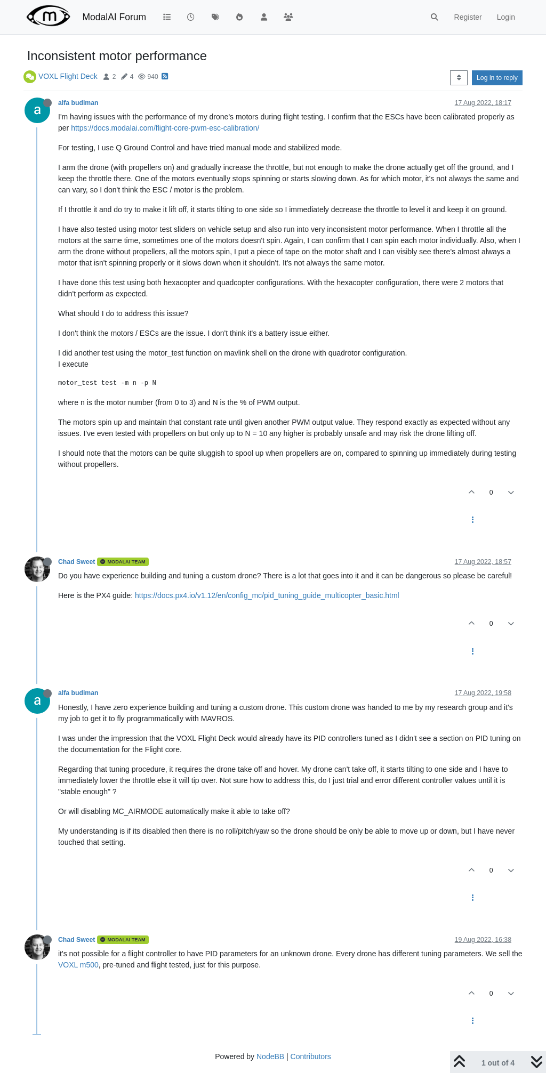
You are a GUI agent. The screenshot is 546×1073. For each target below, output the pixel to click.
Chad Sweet (76, 562)
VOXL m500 (78, 965)
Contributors (311, 1056)
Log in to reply (497, 78)
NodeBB (270, 1056)
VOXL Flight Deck (68, 76)
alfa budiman (78, 103)
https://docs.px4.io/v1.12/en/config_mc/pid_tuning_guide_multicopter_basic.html (267, 595)
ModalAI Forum (114, 17)
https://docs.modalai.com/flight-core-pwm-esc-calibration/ (165, 128)
